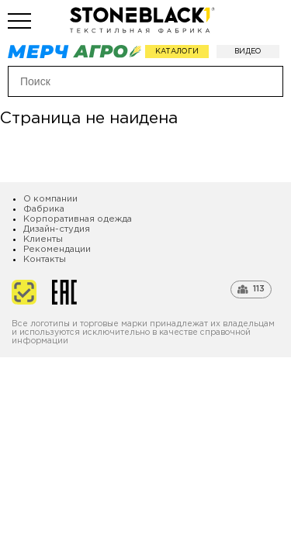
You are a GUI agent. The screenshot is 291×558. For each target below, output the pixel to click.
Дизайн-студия (56, 229)
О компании (50, 199)
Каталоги (177, 51)
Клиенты (43, 239)
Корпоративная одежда (77, 219)
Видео (248, 51)
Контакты (44, 260)
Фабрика (43, 209)
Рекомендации (57, 249)
